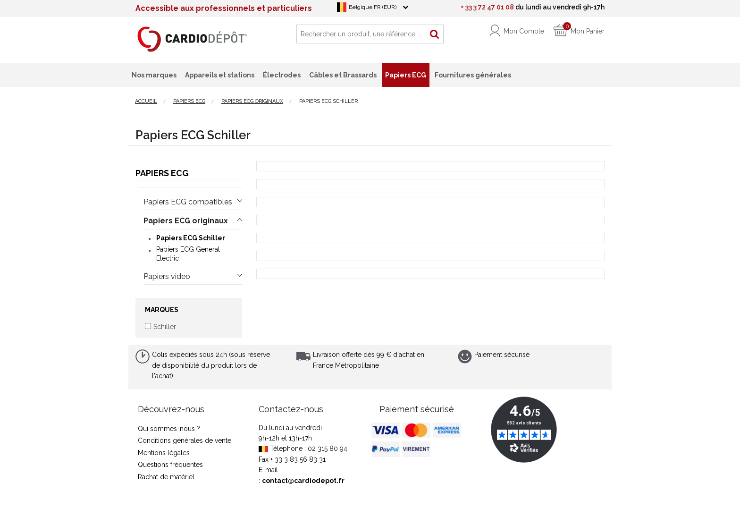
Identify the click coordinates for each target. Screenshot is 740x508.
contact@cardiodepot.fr (303, 480)
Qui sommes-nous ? (169, 428)
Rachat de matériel (166, 477)
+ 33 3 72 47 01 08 (487, 7)
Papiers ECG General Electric (188, 254)
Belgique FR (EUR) (372, 7)
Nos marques (154, 75)
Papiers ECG (162, 173)
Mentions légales (164, 453)
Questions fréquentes (170, 464)
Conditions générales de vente (184, 440)
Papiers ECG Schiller (190, 238)
